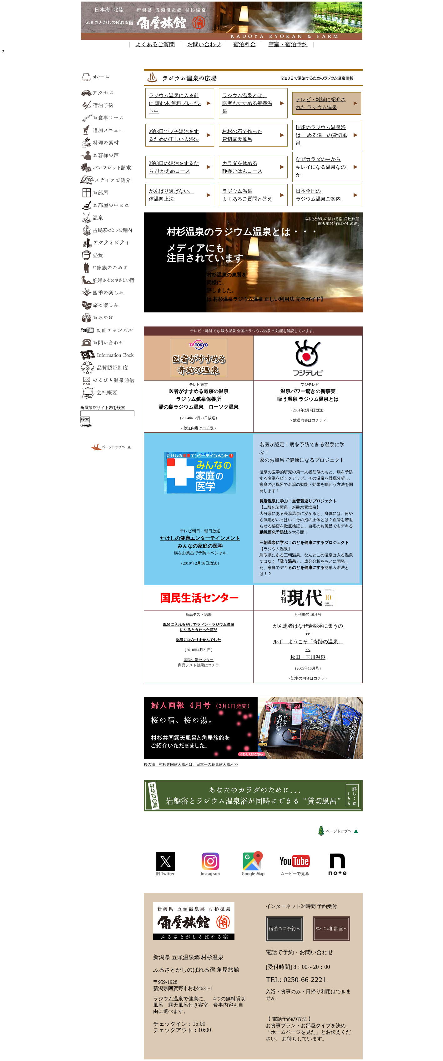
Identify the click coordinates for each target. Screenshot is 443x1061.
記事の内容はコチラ (308, 678)
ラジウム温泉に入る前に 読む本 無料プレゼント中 (175, 103)
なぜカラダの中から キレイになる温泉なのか (321, 167)
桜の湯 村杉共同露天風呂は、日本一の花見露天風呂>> (191, 764)
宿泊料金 (244, 44)
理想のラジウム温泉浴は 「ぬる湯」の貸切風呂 (321, 135)
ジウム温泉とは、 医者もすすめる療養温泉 (247, 103)
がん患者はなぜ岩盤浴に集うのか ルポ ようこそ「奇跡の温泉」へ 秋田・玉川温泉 (308, 641)
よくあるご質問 (155, 44)
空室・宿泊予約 (288, 44)
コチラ (208, 428)
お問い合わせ (204, 44)
